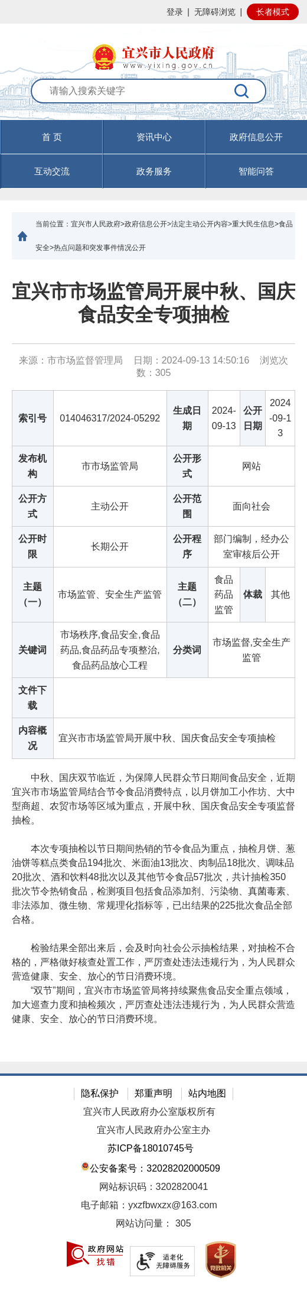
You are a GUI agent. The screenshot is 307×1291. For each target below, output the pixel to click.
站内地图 (207, 1093)
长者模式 (272, 12)
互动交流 (52, 171)
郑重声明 (153, 1093)
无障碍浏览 (215, 12)
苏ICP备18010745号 (150, 1148)
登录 (174, 12)
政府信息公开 (256, 137)
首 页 (52, 137)
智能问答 (256, 171)
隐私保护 (100, 1093)
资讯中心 (154, 137)
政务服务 (154, 171)
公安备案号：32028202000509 (150, 1167)
